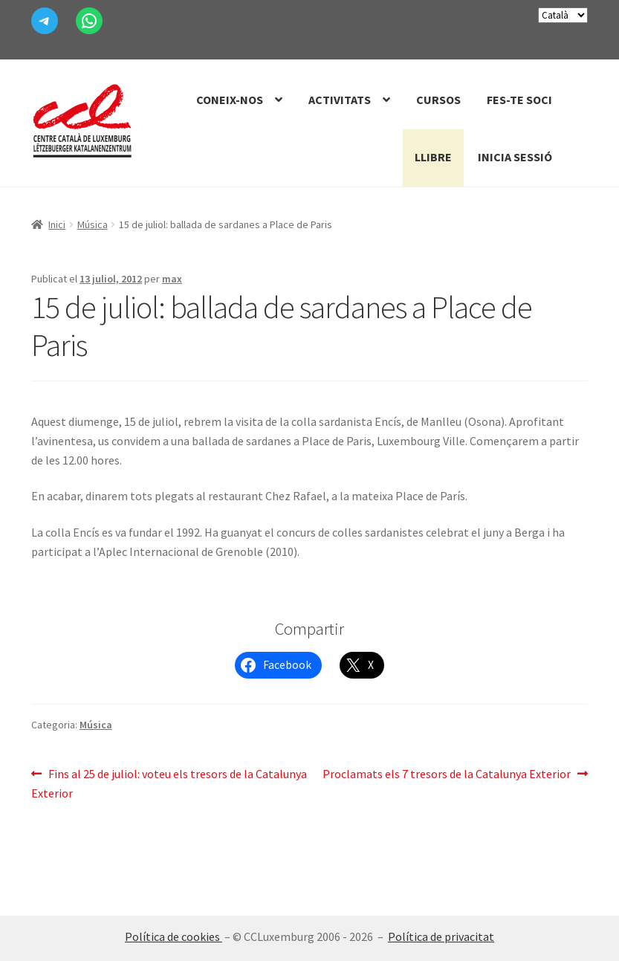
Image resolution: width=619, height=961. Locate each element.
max (172, 278)
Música (92, 224)
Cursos (438, 99)
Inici (56, 224)
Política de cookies (173, 936)
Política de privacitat (441, 936)
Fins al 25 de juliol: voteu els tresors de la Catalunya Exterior (169, 782)
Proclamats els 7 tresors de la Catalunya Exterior (447, 774)
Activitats (339, 99)
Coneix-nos (229, 99)
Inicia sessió (515, 156)
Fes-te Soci (519, 99)
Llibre (433, 156)
